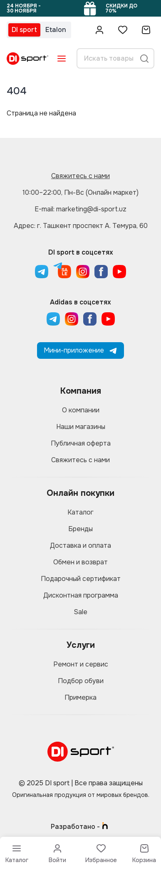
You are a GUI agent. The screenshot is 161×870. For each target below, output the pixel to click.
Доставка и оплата (80, 545)
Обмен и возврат (80, 562)
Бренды (80, 528)
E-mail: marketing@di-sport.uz (80, 209)
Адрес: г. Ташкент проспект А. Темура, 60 (81, 225)
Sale (80, 612)
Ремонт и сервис (80, 664)
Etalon (55, 29)
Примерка (80, 697)
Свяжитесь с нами (80, 176)
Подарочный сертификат (81, 578)
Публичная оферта (81, 443)
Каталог (80, 512)
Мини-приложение (80, 350)
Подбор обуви (81, 680)
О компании (80, 410)
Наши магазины (80, 426)
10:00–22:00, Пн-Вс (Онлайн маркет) (80, 192)
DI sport (24, 29)
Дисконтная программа (80, 595)
